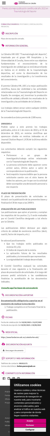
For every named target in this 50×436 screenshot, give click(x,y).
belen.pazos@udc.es (26, 366)
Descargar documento (13, 350)
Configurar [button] (30, 430)
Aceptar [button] (30, 421)
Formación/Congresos (10, 24)
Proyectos (9, 403)
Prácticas (8, 391)
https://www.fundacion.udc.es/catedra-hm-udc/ (20, 337)
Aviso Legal (9, 418)
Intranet (8, 425)
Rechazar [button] (30, 425)
